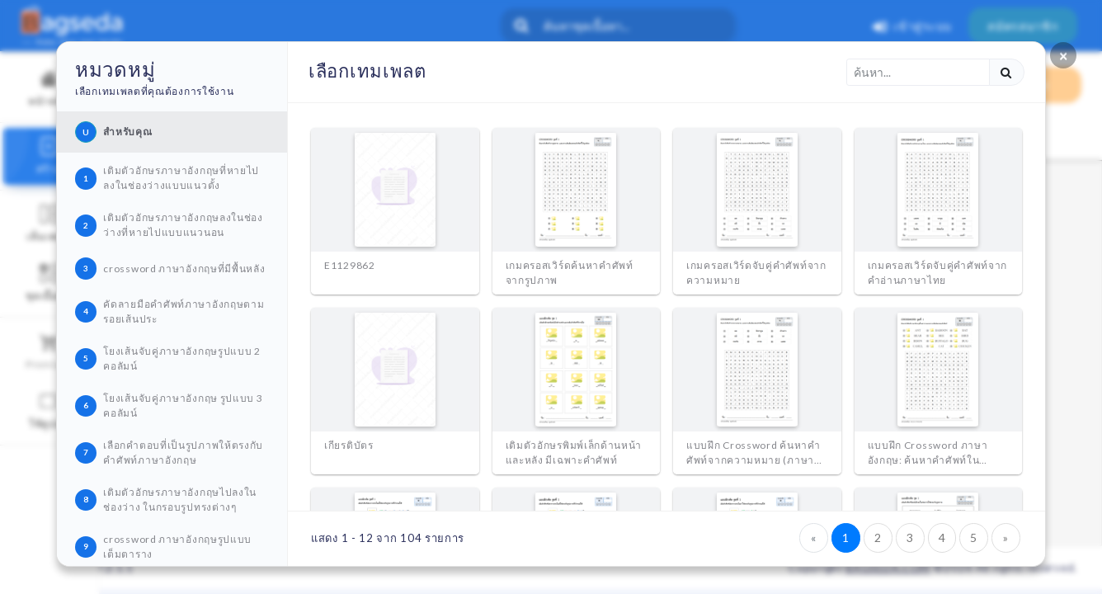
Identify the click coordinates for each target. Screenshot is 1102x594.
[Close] (1063, 55)
